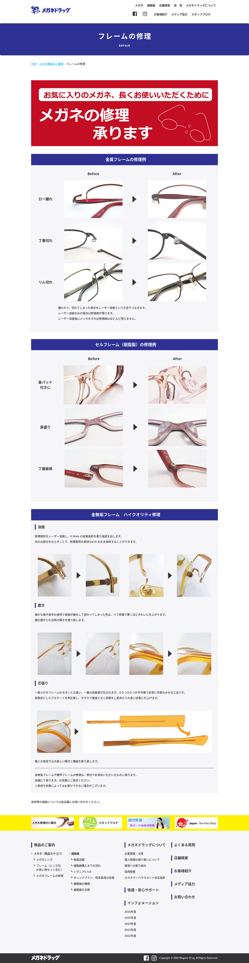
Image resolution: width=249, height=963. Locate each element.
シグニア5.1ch (82, 871)
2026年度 (130, 911)
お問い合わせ (184, 897)
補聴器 (151, 5)
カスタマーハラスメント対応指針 (144, 877)
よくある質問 (184, 845)
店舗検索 (164, 5)
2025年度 (130, 917)
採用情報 (129, 871)
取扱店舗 (79, 859)
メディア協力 (179, 14)
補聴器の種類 (82, 883)
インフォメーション (143, 903)
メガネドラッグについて (201, 5)
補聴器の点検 (82, 889)
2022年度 (130, 936)
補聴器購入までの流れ (87, 865)
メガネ (139, 5)
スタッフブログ (200, 14)
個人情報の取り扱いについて (142, 859)
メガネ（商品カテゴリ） (49, 853)
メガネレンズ (44, 859)
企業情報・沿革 (134, 853)
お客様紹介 (160, 14)
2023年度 (130, 930)
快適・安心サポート (143, 890)
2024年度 (130, 923)
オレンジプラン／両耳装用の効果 (94, 877)
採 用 (178, 5)
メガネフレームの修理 (49, 876)
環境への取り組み (135, 865)
